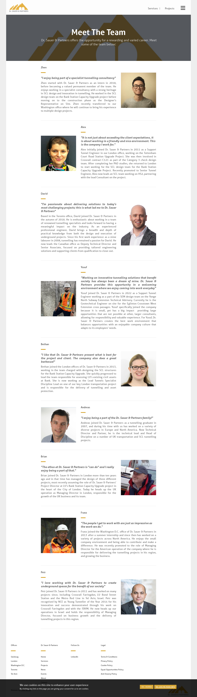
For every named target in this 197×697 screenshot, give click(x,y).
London (14, 661)
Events (43, 673)
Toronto (14, 669)
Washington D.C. (18, 665)
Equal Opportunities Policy (112, 669)
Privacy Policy (107, 661)
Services (44, 661)
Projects (44, 665)
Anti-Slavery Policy (109, 673)
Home (43, 656)
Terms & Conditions (109, 656)
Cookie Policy (106, 665)
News (43, 669)
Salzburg (14, 656)
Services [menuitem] (153, 8)
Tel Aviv (14, 673)
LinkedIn (74, 656)
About (43, 678)
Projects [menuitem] (169, 8)
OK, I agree (146, 688)
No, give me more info (165, 688)
